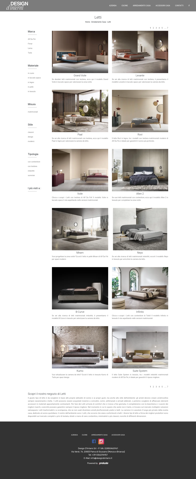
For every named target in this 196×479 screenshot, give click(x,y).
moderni (31, 141)
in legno (31, 82)
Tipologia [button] (33, 154)
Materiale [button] (33, 65)
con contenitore (34, 162)
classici (31, 132)
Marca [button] (31, 31)
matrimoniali (33, 112)
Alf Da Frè (32, 39)
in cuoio (31, 73)
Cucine (125, 6)
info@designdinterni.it (101, 458)
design (30, 137)
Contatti (179, 6)
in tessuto (32, 91)
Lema (30, 48)
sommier (31, 175)
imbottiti (31, 171)
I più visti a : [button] (34, 188)
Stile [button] (30, 124)
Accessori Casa (163, 6)
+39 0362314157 (100, 455)
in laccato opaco (34, 78)
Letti (109, 22)
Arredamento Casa (142, 6)
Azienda (113, 6)
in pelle (30, 87)
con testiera (32, 166)
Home (87, 22)
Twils (30, 53)
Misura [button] (32, 104)
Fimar (30, 44)
